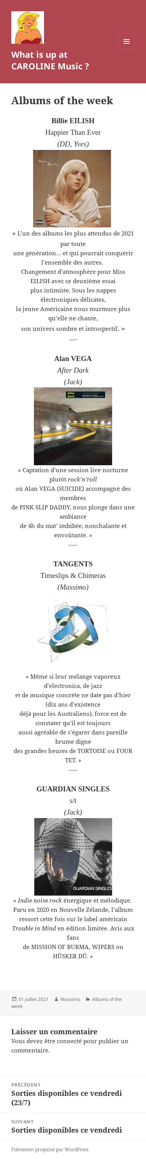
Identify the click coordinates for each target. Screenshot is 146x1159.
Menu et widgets (127, 49)
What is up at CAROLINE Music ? (50, 60)
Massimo (70, 999)
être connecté (63, 1041)
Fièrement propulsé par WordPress (49, 1149)
